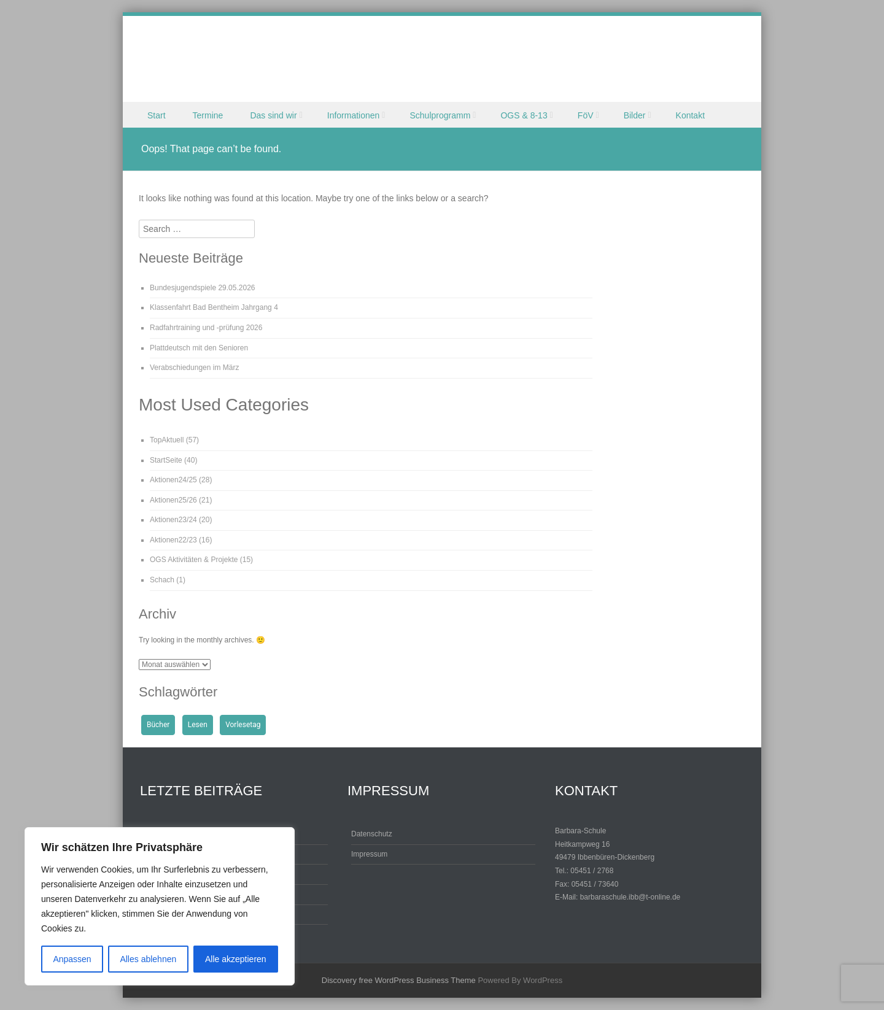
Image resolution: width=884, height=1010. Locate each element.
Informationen (353, 115)
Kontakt (690, 115)
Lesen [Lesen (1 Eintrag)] (197, 724)
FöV (586, 115)
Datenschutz (371, 834)
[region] (160, 906)
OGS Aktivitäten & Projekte (194, 559)
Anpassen (72, 959)
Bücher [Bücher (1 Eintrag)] (158, 724)
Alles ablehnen (148, 959)
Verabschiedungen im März (194, 367)
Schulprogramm (439, 115)
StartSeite (166, 460)
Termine (208, 115)
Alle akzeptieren (235, 959)
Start (156, 115)
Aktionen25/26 (173, 500)
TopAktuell (167, 440)
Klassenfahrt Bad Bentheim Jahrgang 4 (214, 307)
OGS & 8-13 (523, 115)
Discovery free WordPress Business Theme (399, 980)
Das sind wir (273, 115)
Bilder (635, 115)
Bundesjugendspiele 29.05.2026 (202, 287)
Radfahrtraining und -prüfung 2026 (206, 327)
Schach (162, 580)
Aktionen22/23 (173, 540)
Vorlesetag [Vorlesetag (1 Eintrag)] (242, 724)
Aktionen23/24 (173, 519)
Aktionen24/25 (173, 480)
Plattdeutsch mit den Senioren (199, 348)
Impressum (369, 854)
